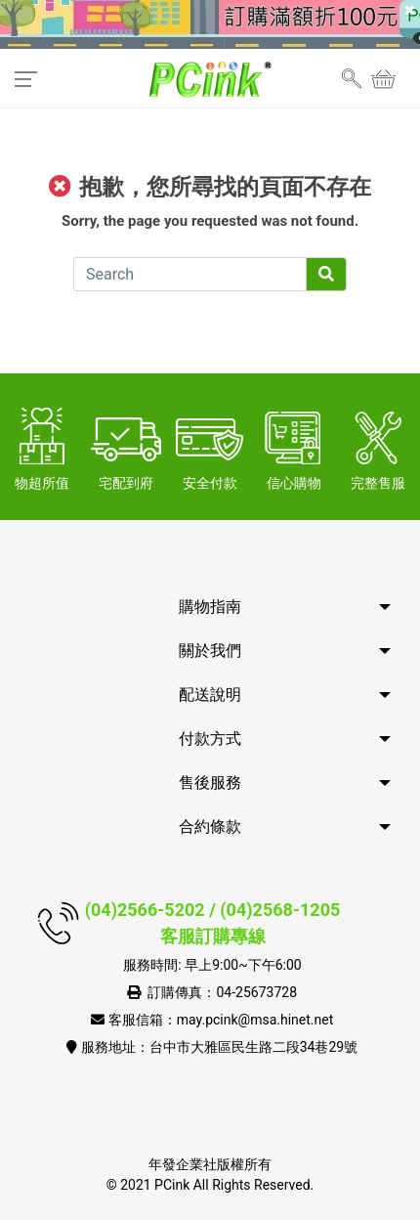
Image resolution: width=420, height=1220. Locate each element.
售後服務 (210, 782)
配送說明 (210, 694)
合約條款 (210, 826)
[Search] (190, 274)
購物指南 (210, 606)
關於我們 (210, 650)
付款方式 (210, 738)
